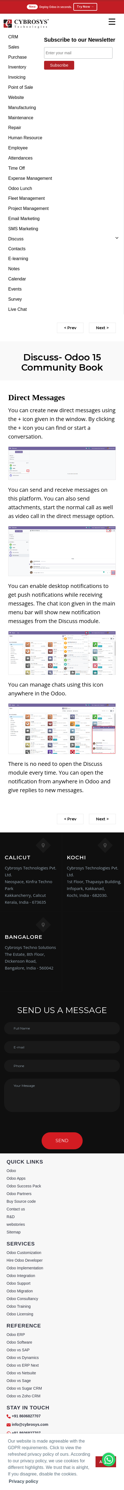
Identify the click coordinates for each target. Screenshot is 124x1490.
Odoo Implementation (25, 1268)
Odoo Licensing (20, 1314)
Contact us (16, 1209)
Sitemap (14, 1232)
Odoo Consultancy (22, 1298)
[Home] (26, 27)
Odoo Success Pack (24, 1186)
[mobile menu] (112, 22)
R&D (11, 1217)
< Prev (70, 327)
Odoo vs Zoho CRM (24, 1396)
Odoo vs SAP (18, 1350)
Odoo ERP (16, 1334)
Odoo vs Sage (19, 1380)
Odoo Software (19, 1342)
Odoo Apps (16, 1178)
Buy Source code (21, 1201)
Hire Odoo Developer (25, 1260)
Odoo (11, 1170)
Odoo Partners (19, 1194)
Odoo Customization (24, 1252)
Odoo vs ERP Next (23, 1365)
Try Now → (85, 6)
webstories (16, 1224)
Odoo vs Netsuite (21, 1373)
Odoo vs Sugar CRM (24, 1388)
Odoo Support (18, 1283)
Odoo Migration (20, 1291)
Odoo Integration (21, 1275)
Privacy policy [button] (23, 1481)
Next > (102, 327)
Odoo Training (19, 1306)
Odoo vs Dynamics (23, 1357)
